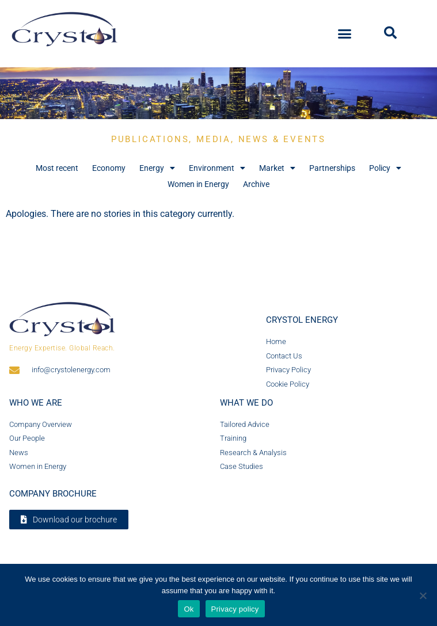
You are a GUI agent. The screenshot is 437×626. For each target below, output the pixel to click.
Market (277, 168)
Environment (217, 168)
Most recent (57, 168)
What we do (246, 403)
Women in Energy (198, 184)
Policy (385, 168)
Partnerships (332, 168)
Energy (157, 168)
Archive (256, 184)
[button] (344, 34)
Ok (188, 609)
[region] (218, 93)
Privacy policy (235, 609)
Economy (109, 168)
